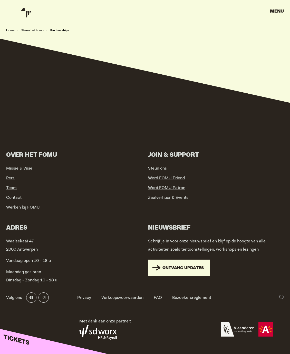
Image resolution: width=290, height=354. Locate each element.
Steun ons (157, 168)
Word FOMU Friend (166, 178)
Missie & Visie (19, 168)
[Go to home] (25, 13)
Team (11, 188)
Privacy (84, 298)
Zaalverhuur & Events (168, 197)
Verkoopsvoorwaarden (122, 298)
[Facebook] (31, 297)
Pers (10, 178)
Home (10, 30)
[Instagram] (43, 297)
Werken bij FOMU (23, 207)
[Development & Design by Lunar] (281, 297)
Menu (277, 11)
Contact (14, 197)
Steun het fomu (32, 30)
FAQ (158, 298)
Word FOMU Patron (166, 188)
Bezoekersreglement (191, 298)
